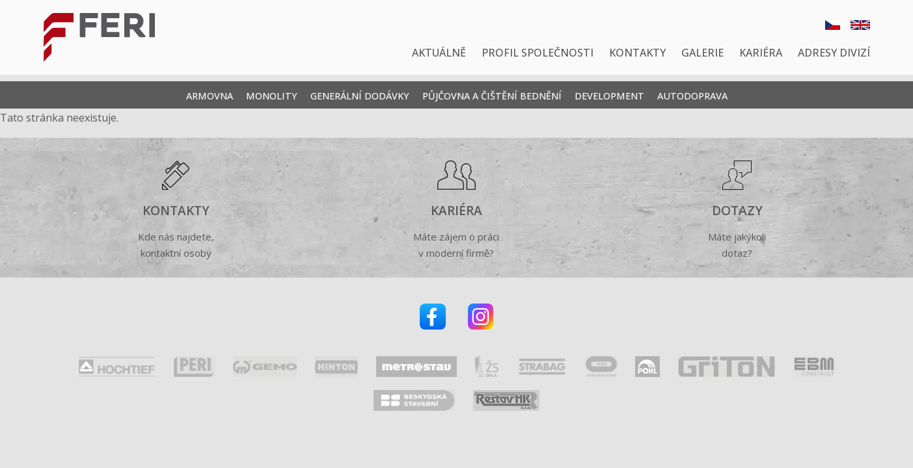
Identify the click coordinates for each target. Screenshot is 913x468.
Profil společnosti (537, 53)
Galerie (702, 53)
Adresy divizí (834, 53)
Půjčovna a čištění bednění (492, 96)
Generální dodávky (359, 96)
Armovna (209, 96)
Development (609, 96)
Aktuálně (439, 53)
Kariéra (760, 53)
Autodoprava (692, 96)
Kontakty (637, 53)
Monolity (271, 96)
